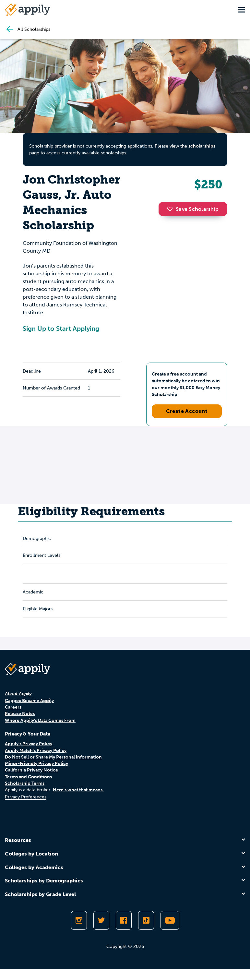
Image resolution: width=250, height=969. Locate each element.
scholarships (201, 146)
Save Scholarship (193, 209)
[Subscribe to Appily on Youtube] (170, 920)
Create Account (187, 411)
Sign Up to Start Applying (61, 328)
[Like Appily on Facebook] (124, 920)
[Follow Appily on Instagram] (79, 920)
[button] (171, 208)
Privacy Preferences (25, 797)
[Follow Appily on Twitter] (101, 920)
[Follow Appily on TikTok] (146, 920)
